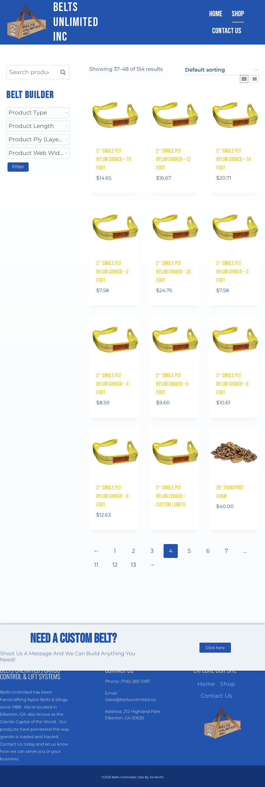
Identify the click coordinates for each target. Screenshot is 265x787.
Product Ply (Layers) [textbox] (37, 139)
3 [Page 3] (152, 550)
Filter (18, 167)
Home (215, 14)
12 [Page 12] (115, 564)
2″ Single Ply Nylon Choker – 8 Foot (112, 496)
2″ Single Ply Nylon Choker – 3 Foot (232, 272)
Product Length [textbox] (31, 126)
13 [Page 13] (133, 564)
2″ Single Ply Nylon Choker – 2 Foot (112, 272)
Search (64, 72)
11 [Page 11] (96, 564)
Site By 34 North (151, 777)
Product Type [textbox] (28, 112)
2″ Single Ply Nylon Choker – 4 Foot (112, 384)
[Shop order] (221, 70)
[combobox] (37, 112)
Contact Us (226, 31)
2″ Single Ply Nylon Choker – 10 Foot (113, 159)
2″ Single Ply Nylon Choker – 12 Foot (173, 159)
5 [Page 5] (189, 550)
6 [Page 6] (208, 550)
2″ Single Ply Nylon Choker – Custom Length (170, 496)
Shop (238, 14)
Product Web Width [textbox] (37, 153)
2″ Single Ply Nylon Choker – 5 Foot (172, 384)
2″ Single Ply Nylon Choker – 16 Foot (233, 159)
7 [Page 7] (226, 550)
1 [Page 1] (115, 550)
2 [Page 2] (133, 550)
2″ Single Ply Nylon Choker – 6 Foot (232, 384)
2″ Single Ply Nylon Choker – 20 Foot (173, 272)
